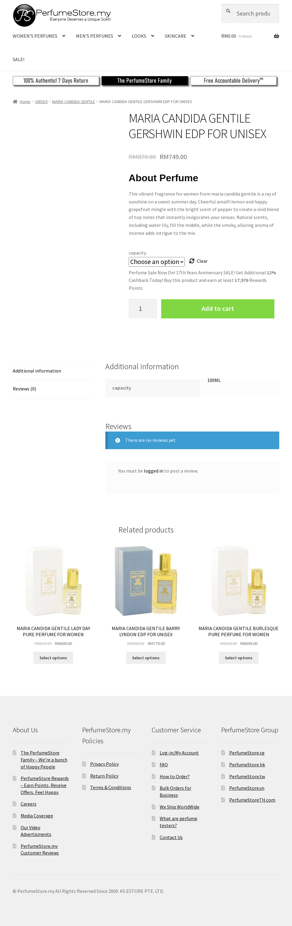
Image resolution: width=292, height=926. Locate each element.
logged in (153, 471)
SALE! (18, 59)
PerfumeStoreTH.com (252, 800)
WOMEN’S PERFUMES (35, 36)
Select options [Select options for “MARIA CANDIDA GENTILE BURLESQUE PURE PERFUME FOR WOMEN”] (239, 658)
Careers (28, 804)
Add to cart (218, 308)
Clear (202, 261)
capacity (137, 253)
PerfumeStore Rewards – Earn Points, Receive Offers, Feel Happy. (45, 785)
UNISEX (41, 101)
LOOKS (139, 36)
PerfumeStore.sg (247, 753)
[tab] (53, 371)
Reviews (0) (24, 389)
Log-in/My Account (179, 753)
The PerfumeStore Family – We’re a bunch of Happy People (44, 759)
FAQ (164, 764)
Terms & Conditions (110, 787)
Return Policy (104, 776)
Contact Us (171, 837)
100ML (214, 380)
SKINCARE (175, 36)
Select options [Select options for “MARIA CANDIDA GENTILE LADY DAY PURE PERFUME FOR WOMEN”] (53, 658)
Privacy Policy (104, 764)
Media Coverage (37, 816)
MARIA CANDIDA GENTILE (73, 101)
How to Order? (175, 776)
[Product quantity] (143, 308)
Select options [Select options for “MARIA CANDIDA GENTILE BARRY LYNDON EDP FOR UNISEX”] (146, 658)
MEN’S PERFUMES (94, 36)
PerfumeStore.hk (247, 764)
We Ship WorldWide (179, 807)
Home (25, 101)
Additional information (37, 371)
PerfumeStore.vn (246, 788)
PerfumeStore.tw (247, 776)
